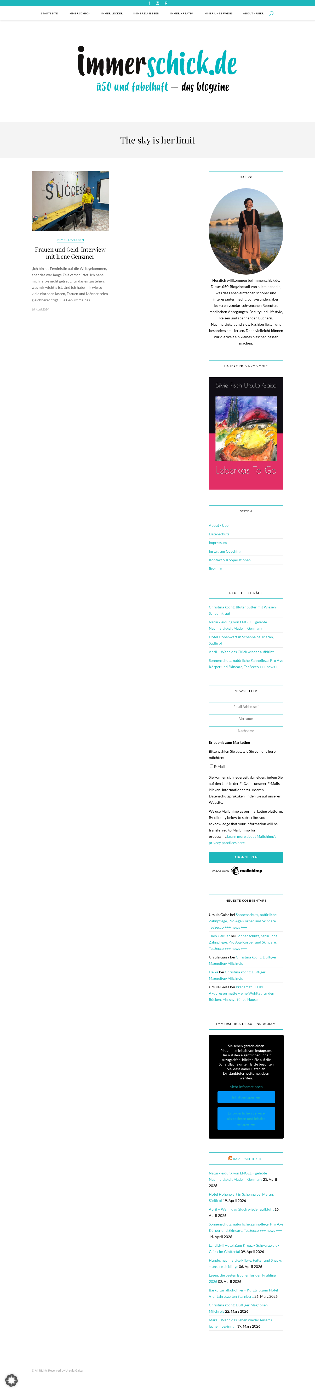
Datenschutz (219, 534)
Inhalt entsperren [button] (246, 1097)
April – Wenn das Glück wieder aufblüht (241, 652)
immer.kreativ (181, 13)
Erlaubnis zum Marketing (229, 742)
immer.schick (79, 13)
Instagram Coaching (225, 551)
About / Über (253, 13)
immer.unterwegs (218, 13)
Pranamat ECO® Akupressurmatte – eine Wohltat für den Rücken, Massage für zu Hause (241, 993)
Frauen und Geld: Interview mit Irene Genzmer (70, 252)
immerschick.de (248, 1159)
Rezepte (215, 568)
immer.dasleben (146, 13)
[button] (11, 1380)
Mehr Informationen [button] (246, 1086)
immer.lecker (112, 13)
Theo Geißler (219, 936)
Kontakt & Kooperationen (230, 560)
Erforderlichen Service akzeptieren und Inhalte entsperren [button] (246, 1118)
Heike (213, 972)
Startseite (49, 13)
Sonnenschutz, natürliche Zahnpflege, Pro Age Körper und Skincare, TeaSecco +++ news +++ (243, 920)
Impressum (218, 542)
